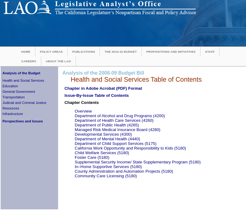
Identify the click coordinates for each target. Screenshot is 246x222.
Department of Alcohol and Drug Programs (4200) (120, 115)
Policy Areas (51, 51)
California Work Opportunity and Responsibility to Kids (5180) (130, 148)
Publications (83, 51)
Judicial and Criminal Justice (24, 103)
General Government (18, 91)
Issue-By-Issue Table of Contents (97, 95)
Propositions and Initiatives (171, 51)
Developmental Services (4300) (103, 134)
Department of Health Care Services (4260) (114, 120)
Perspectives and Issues (22, 121)
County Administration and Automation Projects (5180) (124, 171)
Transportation (13, 97)
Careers (28, 61)
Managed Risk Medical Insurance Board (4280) (118, 129)
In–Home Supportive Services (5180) (108, 166)
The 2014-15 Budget (121, 51)
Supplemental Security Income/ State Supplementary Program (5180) (138, 162)
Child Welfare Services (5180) (102, 152)
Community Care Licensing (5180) (106, 176)
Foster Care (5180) (92, 157)
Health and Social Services (23, 80)
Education (10, 86)
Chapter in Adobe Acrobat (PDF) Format (103, 88)
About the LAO (58, 61)
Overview (83, 111)
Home (25, 51)
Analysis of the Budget (21, 73)
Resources (10, 108)
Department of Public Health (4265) (107, 125)
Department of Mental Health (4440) (107, 139)
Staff (210, 51)
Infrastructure (12, 114)
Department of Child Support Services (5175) (116, 143)
